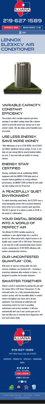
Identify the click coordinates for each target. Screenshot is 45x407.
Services (7, 359)
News (22, 362)
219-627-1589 (22, 20)
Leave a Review (22, 373)
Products (17, 359)
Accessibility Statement (22, 397)
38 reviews (25, 370)
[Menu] (22, 32)
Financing (37, 359)
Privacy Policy (28, 395)
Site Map (37, 395)
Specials (27, 359)
